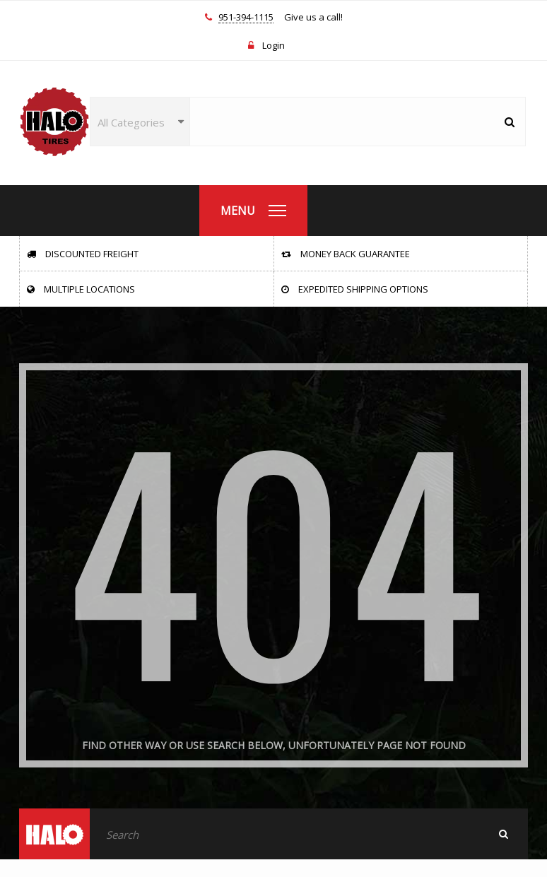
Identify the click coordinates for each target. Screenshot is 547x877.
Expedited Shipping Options (354, 289)
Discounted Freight (83, 253)
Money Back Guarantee (345, 253)
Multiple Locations (81, 289)
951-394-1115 (246, 17)
